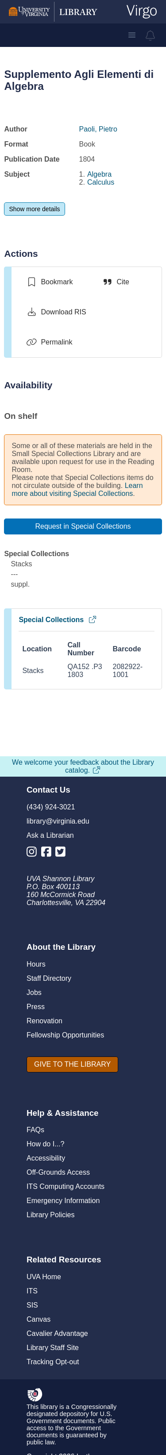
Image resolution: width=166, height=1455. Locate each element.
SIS (32, 1305)
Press (36, 1006)
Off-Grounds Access (58, 1172)
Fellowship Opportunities (65, 1035)
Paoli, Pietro (98, 129)
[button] (132, 35)
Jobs (34, 992)
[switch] (49, 282)
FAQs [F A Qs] (35, 1130)
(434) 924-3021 (51, 807)
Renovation (44, 1021)
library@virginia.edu (58, 821)
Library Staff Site (53, 1347)
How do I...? (45, 1144)
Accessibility (46, 1158)
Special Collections (58, 619)
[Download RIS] (56, 312)
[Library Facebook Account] (48, 853)
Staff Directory (49, 978)
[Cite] (115, 282)
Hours (36, 964)
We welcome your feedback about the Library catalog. (83, 766)
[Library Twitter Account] (62, 853)
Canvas (38, 1319)
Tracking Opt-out (53, 1362)
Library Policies (50, 1215)
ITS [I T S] (32, 1291)
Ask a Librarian (50, 835)
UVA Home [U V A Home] (44, 1277)
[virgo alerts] (150, 35)
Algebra (99, 174)
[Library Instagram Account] (34, 853)
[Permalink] (49, 342)
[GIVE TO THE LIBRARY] (72, 1064)
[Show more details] (34, 209)
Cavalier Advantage (57, 1333)
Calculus (100, 182)
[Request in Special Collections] (83, 526)
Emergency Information (63, 1200)
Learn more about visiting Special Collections (77, 489)
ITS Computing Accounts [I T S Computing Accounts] (65, 1186)
